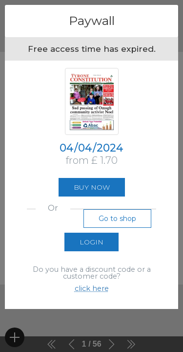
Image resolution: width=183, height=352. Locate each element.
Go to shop (117, 218)
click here (92, 288)
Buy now (92, 187)
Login (91, 242)
